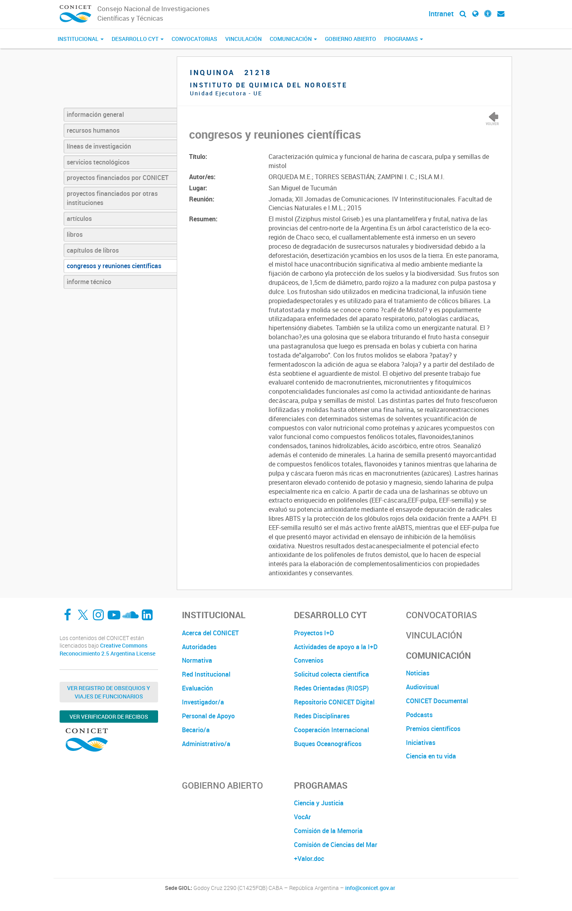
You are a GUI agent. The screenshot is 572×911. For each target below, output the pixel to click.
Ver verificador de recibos (109, 716)
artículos (79, 218)
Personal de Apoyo (208, 716)
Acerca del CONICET (210, 633)
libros (75, 234)
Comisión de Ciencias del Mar (335, 844)
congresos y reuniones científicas (114, 265)
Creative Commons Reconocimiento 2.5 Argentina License (107, 649)
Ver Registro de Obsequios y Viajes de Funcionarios (108, 692)
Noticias (417, 673)
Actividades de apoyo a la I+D (336, 646)
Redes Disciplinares (322, 716)
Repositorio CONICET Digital (334, 702)
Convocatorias (194, 39)
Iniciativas (420, 742)
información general (95, 114)
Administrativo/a (206, 743)
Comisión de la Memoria (328, 830)
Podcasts (419, 714)
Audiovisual (422, 687)
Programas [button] (403, 39)
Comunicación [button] (293, 39)
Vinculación (243, 39)
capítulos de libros (93, 250)
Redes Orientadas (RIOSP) (331, 688)
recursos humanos (93, 130)
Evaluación (197, 688)
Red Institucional (206, 674)
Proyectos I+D (314, 633)
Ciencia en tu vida (431, 756)
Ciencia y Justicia (319, 803)
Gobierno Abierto (350, 39)
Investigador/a (203, 702)
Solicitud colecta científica (331, 674)
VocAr (302, 816)
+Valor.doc (309, 858)
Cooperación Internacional (331, 729)
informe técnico (89, 281)
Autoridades (199, 646)
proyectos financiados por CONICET (117, 177)
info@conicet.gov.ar (370, 888)
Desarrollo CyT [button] (138, 39)
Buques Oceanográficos (327, 743)
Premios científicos (433, 728)
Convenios (308, 660)
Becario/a (196, 729)
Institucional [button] (81, 39)
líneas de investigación (99, 146)
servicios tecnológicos (98, 162)
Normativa (197, 660)
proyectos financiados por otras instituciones (112, 198)
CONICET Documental (437, 700)
